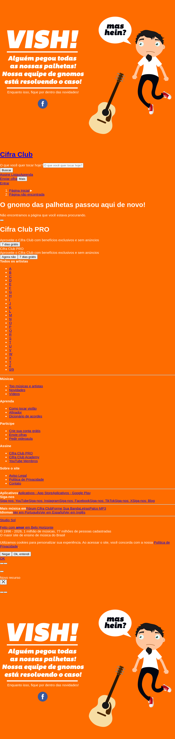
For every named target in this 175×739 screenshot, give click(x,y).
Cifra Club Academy (24, 457)
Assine (5, 174)
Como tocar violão (23, 408)
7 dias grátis (10, 244)
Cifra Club (16, 154)
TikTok (102, 501)
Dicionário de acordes (25, 416)
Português (26, 512)
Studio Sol (7, 520)
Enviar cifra (8, 179)
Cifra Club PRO (21, 453)
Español (52, 512)
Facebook (74, 501)
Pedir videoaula (21, 438)
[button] (26, 194)
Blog (144, 501)
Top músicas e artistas (26, 386)
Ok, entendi (21, 554)
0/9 (11, 369)
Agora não (9, 257)
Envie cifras (18, 435)
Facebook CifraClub (43, 104)
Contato (15, 483)
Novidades (17, 390)
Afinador (15, 412)
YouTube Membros (23, 461)
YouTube (14, 501)
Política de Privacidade (26, 479)
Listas (15, 174)
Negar (6, 554)
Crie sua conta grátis (25, 431)
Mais (22, 179)
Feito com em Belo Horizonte (26, 527)
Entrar (4, 183)
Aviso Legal (18, 475)
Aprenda (26, 174)
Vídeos (14, 394)
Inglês (74, 512)
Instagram (44, 501)
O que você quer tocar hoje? (21, 165)
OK (2, 558)
